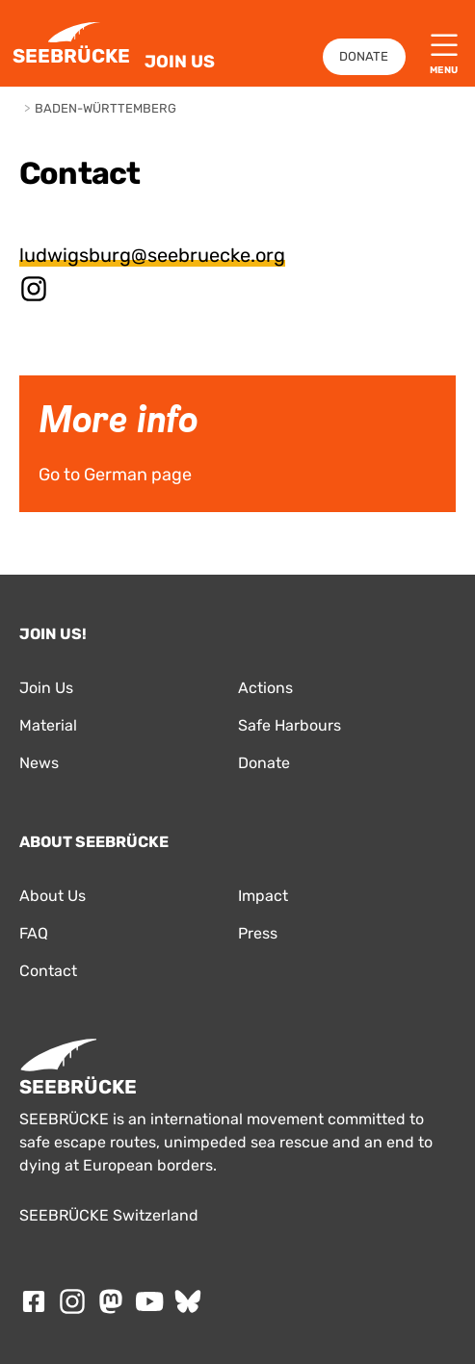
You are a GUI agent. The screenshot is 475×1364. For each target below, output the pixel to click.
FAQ (33, 933)
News (39, 763)
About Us (52, 896)
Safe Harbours (289, 725)
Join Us (180, 61)
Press (257, 933)
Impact (263, 896)
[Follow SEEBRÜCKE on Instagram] (72, 1301)
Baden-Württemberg (105, 108)
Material (48, 725)
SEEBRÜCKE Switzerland (108, 1215)
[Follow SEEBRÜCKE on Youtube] (149, 1301)
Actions (265, 688)
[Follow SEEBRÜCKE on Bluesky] (187, 1301)
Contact (48, 971)
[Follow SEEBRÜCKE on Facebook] (33, 1301)
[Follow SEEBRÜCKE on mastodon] (110, 1301)
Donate (363, 56)
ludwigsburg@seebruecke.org (152, 255)
